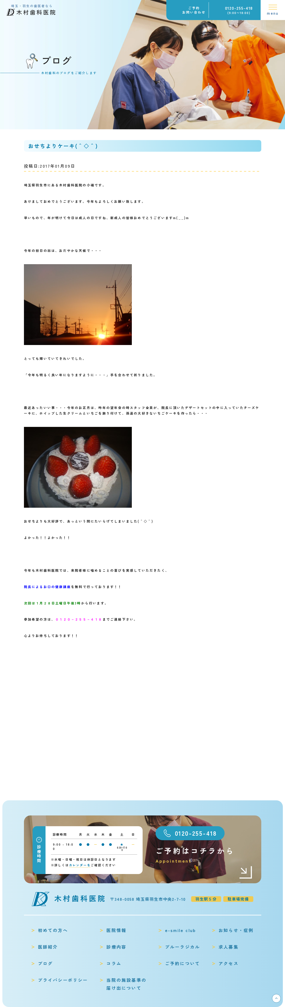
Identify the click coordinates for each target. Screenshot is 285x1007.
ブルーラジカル (182, 947)
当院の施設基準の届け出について (126, 984)
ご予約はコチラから (204, 855)
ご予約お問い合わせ (194, 10)
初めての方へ (53, 930)
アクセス (229, 963)
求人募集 (229, 947)
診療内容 (116, 947)
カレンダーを (80, 865)
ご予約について (182, 963)
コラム (113, 963)
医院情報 (116, 930)
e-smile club (180, 930)
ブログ (45, 963)
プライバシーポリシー (63, 980)
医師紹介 (48, 947)
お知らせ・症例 (236, 930)
